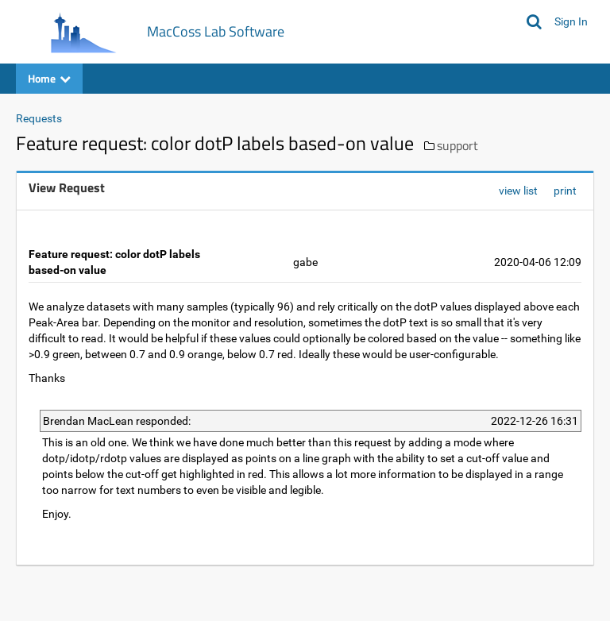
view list (518, 190)
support (457, 145)
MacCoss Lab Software (215, 31)
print (565, 190)
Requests (39, 118)
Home (49, 78)
